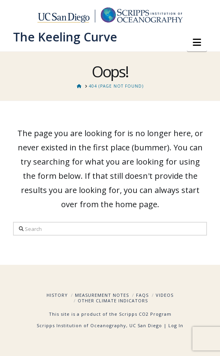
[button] (197, 42)
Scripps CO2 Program (145, 314)
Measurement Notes (102, 295)
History (57, 295)
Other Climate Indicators (113, 301)
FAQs (142, 295)
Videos (164, 295)
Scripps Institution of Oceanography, (82, 325)
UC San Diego (145, 325)
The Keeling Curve (65, 37)
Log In (175, 325)
